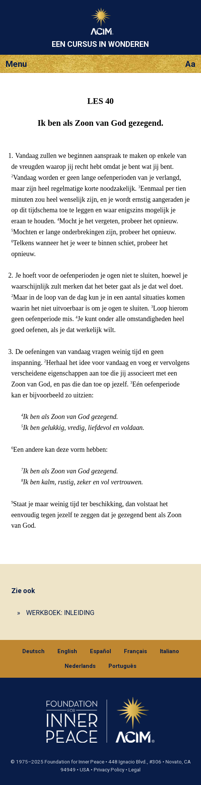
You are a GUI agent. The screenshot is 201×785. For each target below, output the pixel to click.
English (67, 651)
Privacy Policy (109, 770)
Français (135, 651)
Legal (134, 770)
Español (100, 651)
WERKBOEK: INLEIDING (60, 613)
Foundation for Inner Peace (74, 762)
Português (122, 666)
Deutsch (33, 651)
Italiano (169, 651)
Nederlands (80, 666)
